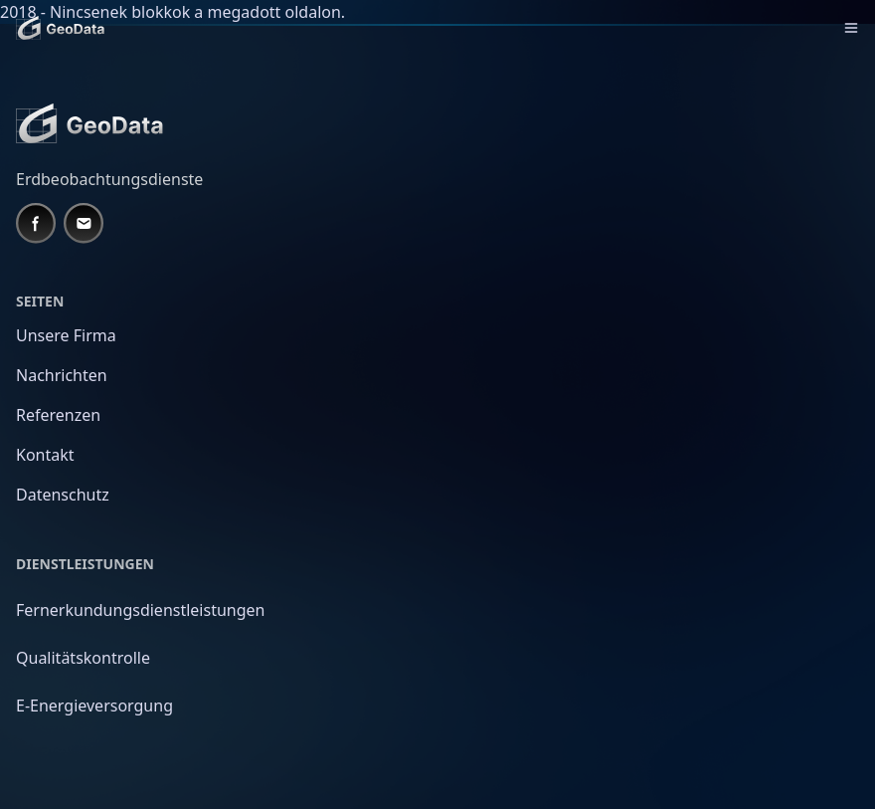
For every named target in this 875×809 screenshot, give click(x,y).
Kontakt (45, 455)
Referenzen (58, 415)
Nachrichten (61, 375)
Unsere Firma (66, 335)
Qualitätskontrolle (83, 658)
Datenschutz (62, 495)
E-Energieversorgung (94, 705)
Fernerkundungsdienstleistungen (140, 610)
